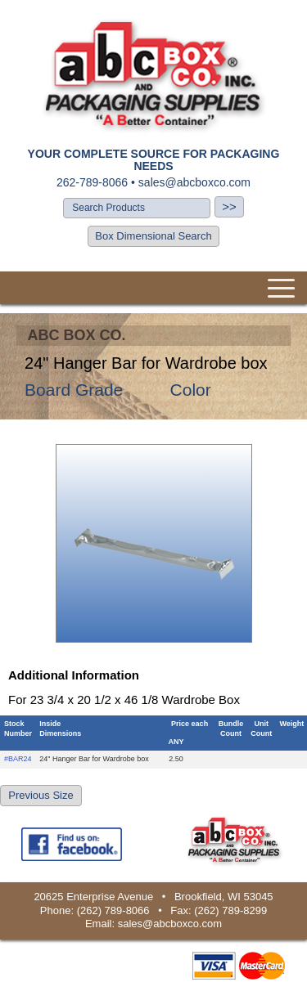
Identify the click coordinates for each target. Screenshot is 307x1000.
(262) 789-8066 (113, 910)
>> (229, 206)
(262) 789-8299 (230, 910)
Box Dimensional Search (153, 236)
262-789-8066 (92, 182)
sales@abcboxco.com (194, 182)
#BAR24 (18, 759)
